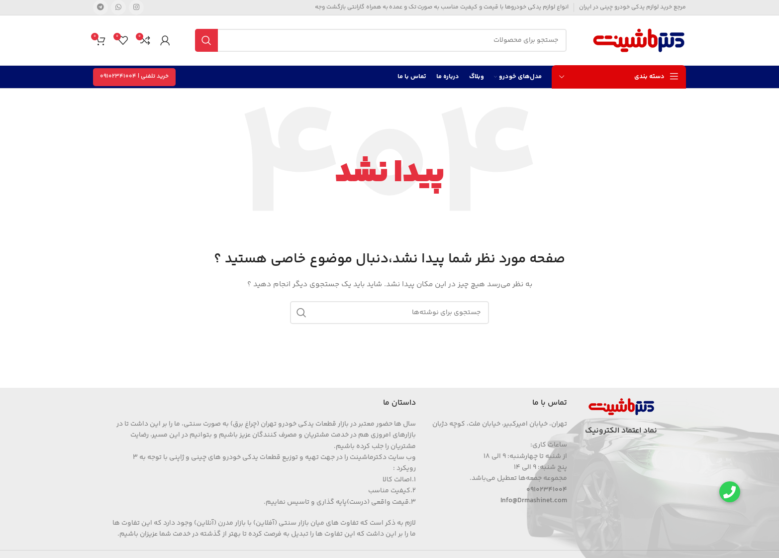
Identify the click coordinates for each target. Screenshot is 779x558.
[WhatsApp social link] (118, 7)
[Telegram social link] (100, 7)
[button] (729, 491)
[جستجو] (381, 40)
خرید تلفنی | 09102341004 (134, 76)
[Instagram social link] (136, 7)
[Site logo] (638, 40)
